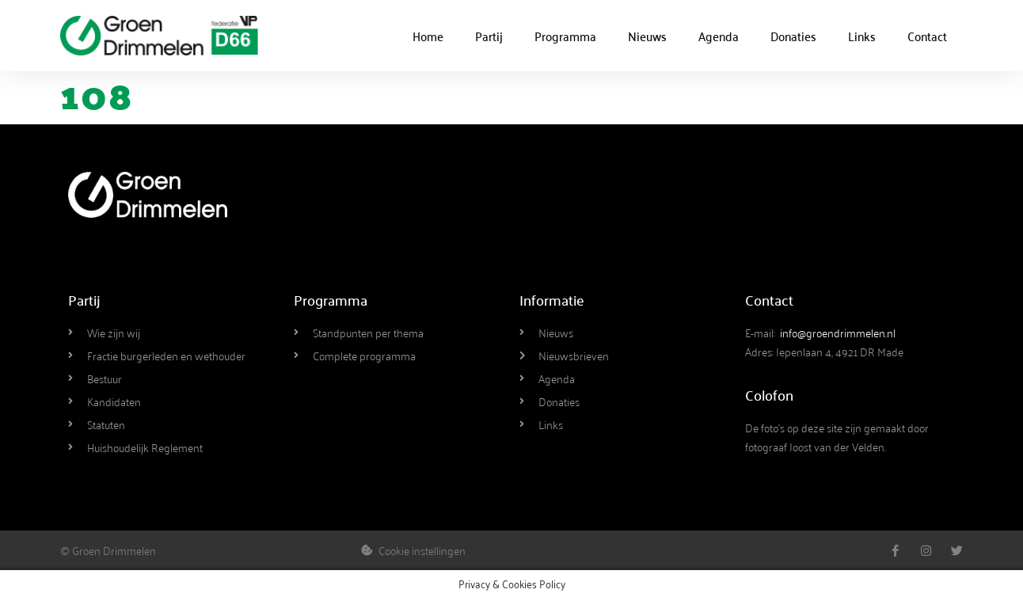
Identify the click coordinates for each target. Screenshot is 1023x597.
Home (428, 36)
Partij (489, 36)
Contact (927, 36)
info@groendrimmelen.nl (838, 332)
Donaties (793, 36)
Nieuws (647, 36)
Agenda (718, 36)
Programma (565, 36)
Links (862, 36)
